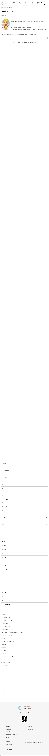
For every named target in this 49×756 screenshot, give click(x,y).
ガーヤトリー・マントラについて (8, 620)
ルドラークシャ (5, 477)
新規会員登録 (9, 744)
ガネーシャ (4, 557)
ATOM (28, 732)
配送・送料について (10, 726)
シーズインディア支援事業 (7, 521)
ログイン (8, 747)
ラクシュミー (4, 565)
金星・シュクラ (11, 7)
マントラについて (4, 629)
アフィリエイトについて (6, 650)
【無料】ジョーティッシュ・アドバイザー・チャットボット (13, 692)
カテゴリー (25, 3)
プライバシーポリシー (11, 737)
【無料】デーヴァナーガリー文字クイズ (9, 686)
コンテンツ (38, 3)
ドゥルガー (4, 561)
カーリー (3, 577)
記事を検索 (13, 3)
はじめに (3, 614)
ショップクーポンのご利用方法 (7, 641)
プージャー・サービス (6, 502)
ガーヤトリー (4, 573)
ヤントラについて (4, 623)
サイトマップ (4, 653)
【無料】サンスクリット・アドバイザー (9, 680)
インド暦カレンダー (5, 644)
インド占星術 (6, 7)
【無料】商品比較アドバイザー (7, 689)
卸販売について (4, 647)
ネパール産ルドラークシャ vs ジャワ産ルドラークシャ (12, 632)
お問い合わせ (9, 749)
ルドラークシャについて (6, 626)
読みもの (20, 3)
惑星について (4, 638)
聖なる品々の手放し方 (5, 662)
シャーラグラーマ (5, 491)
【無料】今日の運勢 (5, 677)
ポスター (3, 517)
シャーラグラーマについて (6, 659)
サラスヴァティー (5, 569)
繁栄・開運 (4, 537)
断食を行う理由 (4, 671)
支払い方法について (10, 732)
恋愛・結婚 (4, 545)
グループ (32, 3)
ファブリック (4, 506)
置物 (3, 488)
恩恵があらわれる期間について (7, 668)
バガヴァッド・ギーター (6, 604)
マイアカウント (9, 741)
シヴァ (3, 596)
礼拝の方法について (5, 674)
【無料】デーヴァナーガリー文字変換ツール (10, 698)
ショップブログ (28, 726)
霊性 (3, 553)
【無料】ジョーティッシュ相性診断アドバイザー (11, 694)
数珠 (3, 484)
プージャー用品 (5, 499)
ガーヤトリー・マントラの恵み (7, 656)
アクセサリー (4, 474)
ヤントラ (3, 481)
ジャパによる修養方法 (5, 617)
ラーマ (3, 584)
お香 (3, 495)
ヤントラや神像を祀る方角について (8, 665)
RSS (25, 732)
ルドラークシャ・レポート (6, 635)
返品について (9, 729)
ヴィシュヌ (4, 592)
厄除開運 (3, 541)
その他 (3, 524)
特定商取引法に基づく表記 (12, 734)
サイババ (3, 600)
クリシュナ (4, 588)
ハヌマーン (4, 581)
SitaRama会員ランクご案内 (6, 683)
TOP (2, 7)
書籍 (3, 514)
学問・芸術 (4, 549)
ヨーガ (3, 510)
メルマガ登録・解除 (29, 729)
